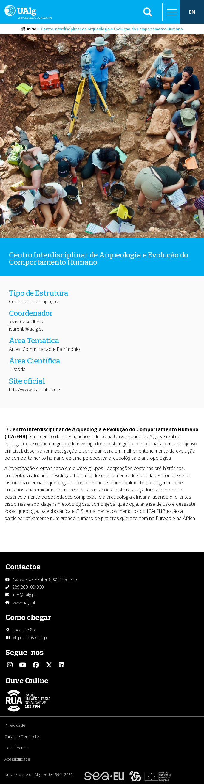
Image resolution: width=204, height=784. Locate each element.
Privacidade (14, 725)
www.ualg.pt (24, 602)
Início (31, 29)
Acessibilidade (17, 759)
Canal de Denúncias (22, 736)
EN (192, 12)
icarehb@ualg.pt (26, 329)
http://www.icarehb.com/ (34, 389)
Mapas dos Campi (30, 637)
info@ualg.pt (24, 595)
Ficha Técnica (16, 747)
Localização (23, 630)
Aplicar (148, 12)
